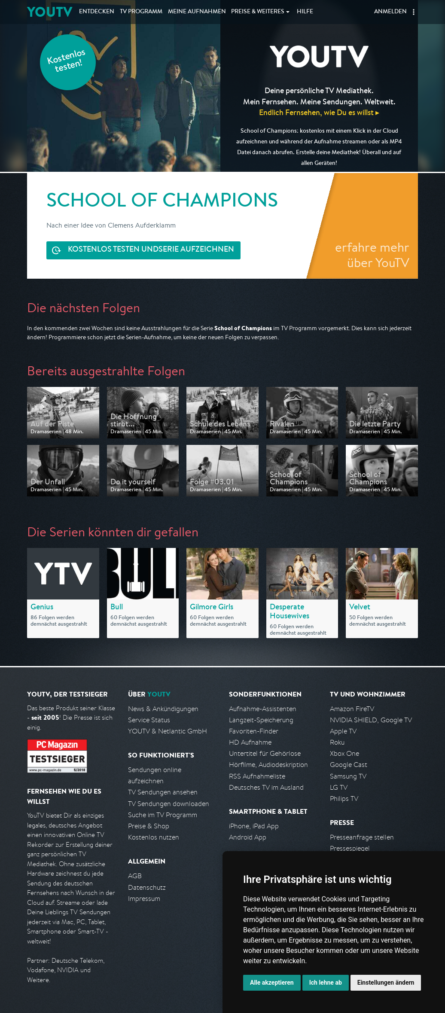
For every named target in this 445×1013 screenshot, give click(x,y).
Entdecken (96, 12)
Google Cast (348, 764)
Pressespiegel (350, 848)
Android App (247, 837)
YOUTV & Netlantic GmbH (167, 731)
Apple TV (343, 731)
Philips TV (344, 798)
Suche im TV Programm (162, 814)
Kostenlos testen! (66, 61)
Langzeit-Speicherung (261, 719)
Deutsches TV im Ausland (266, 787)
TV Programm (141, 12)
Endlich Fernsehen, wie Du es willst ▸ (319, 112)
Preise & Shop (148, 825)
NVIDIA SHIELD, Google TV (371, 719)
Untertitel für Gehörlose (265, 753)
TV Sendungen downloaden (168, 803)
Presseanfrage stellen (362, 837)
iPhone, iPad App (254, 825)
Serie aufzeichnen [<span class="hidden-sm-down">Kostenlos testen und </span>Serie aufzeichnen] (151, 250)
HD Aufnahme (250, 742)
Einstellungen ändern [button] (386, 982)
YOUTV (49, 11)
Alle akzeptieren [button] (272, 982)
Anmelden (390, 12)
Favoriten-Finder (253, 731)
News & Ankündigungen (163, 708)
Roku (337, 742)
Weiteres (257, 12)
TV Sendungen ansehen (163, 792)
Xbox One (344, 753)
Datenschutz (147, 887)
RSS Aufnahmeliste (257, 776)
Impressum (144, 898)
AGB (135, 875)
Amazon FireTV (352, 708)
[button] (413, 12)
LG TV (338, 787)
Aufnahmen (197, 12)
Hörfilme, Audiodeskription (268, 764)
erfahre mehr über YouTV (372, 254)
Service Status (149, 719)
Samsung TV (348, 776)
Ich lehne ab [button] (325, 982)
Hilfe (305, 12)
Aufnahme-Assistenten (262, 708)
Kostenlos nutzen (153, 837)
